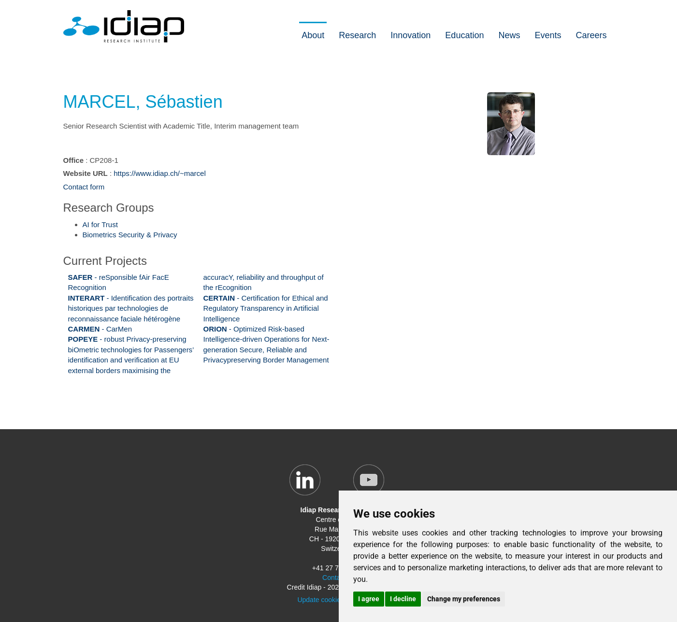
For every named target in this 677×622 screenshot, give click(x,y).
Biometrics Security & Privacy (130, 235)
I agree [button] (368, 599)
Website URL (85, 173)
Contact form (84, 187)
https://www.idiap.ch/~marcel (160, 173)
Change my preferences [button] (463, 599)
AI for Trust (100, 224)
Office (73, 160)
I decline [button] (403, 599)
